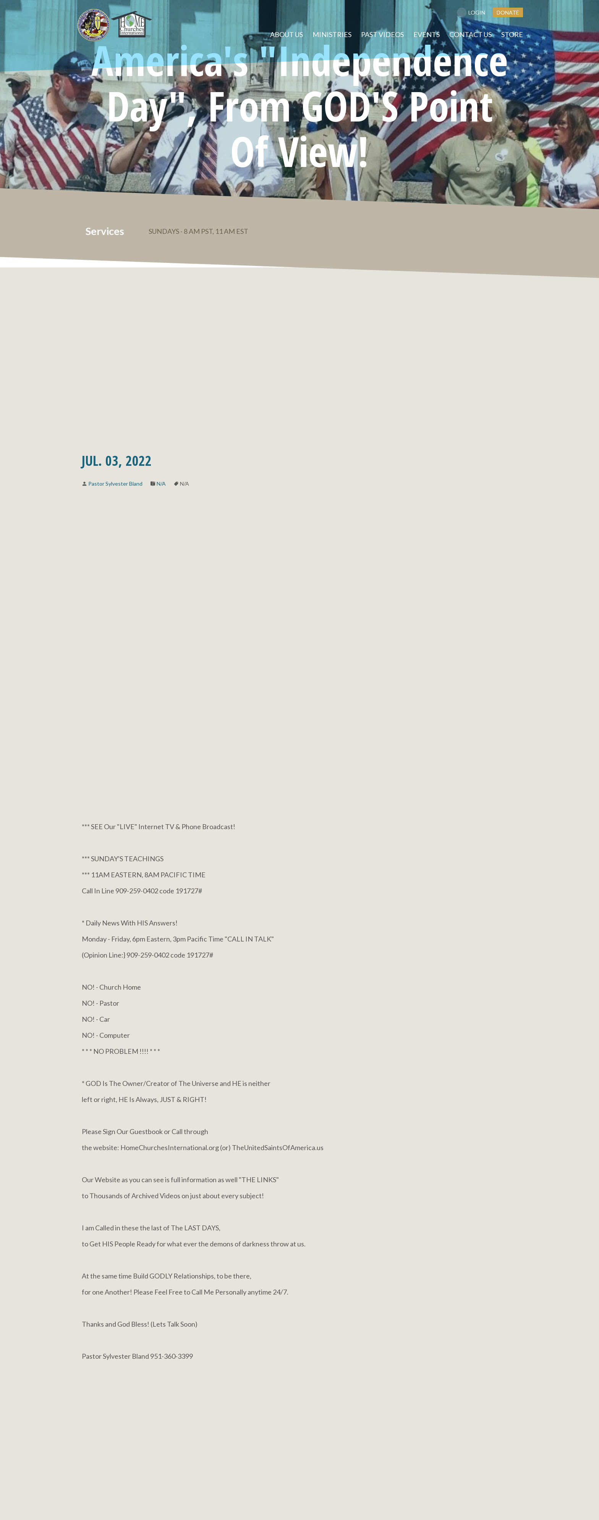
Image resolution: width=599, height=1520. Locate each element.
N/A (161, 483)
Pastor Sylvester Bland (115, 483)
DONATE (508, 12)
